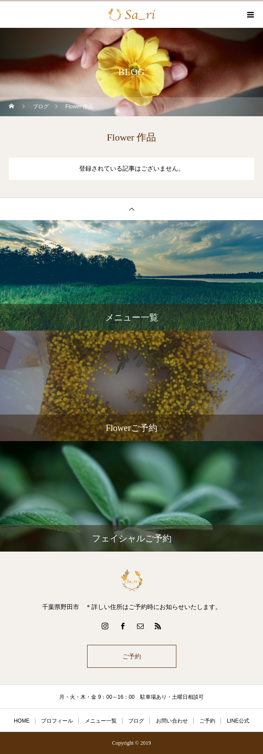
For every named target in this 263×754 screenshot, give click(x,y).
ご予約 (131, 656)
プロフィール (57, 721)
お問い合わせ (172, 721)
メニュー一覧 (101, 721)
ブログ (136, 721)
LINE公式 (238, 721)
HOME (22, 721)
